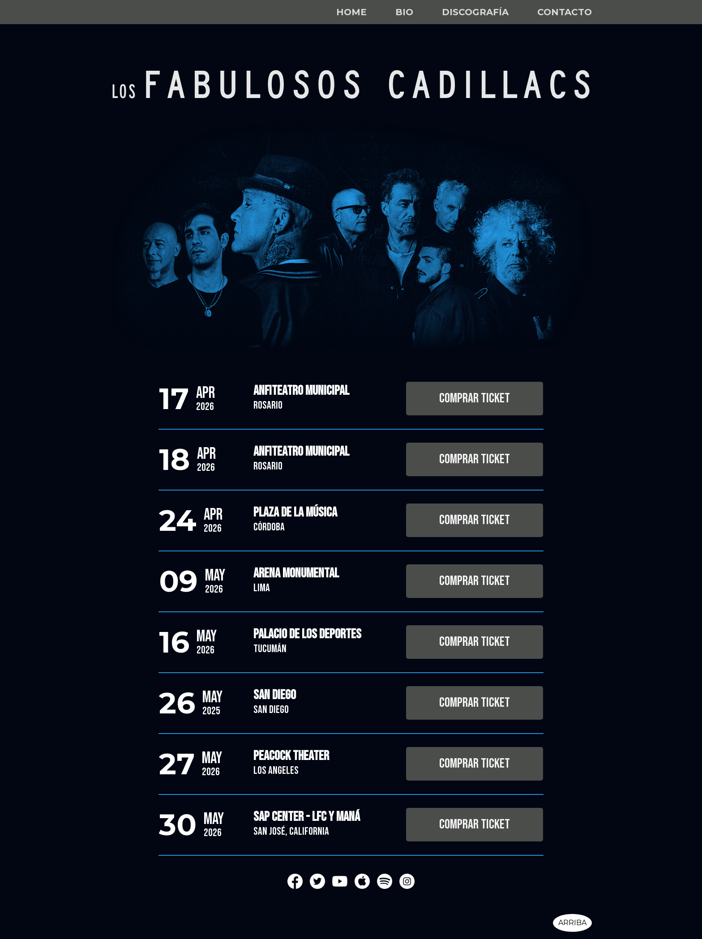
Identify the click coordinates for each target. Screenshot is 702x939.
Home (351, 12)
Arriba (572, 922)
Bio (404, 12)
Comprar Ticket (474, 398)
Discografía (475, 12)
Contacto (564, 12)
